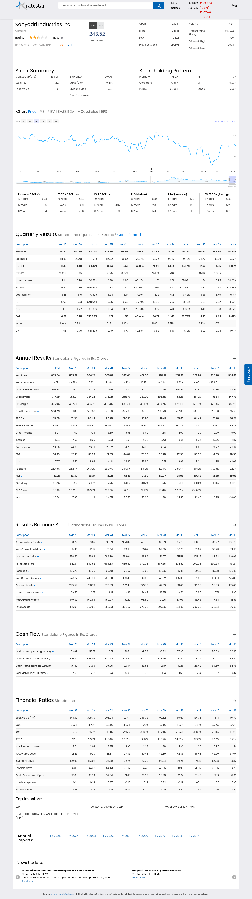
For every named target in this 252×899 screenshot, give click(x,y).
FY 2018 (177, 836)
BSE (101, 25)
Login (235, 5)
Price (32, 111)
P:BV (51, 111)
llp (18, 807)
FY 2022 (108, 836)
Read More (28, 881)
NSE (93, 25)
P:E (42, 111)
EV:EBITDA (66, 111)
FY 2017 (194, 836)
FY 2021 (125, 836)
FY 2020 (143, 836)
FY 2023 (91, 836)
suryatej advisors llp (106, 807)
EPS (104, 111)
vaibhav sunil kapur (180, 807)
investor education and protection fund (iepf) (47, 816)
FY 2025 (55, 836)
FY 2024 (73, 836)
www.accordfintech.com (62, 894)
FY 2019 (160, 836)
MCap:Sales (88, 111)
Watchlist (69, 45)
